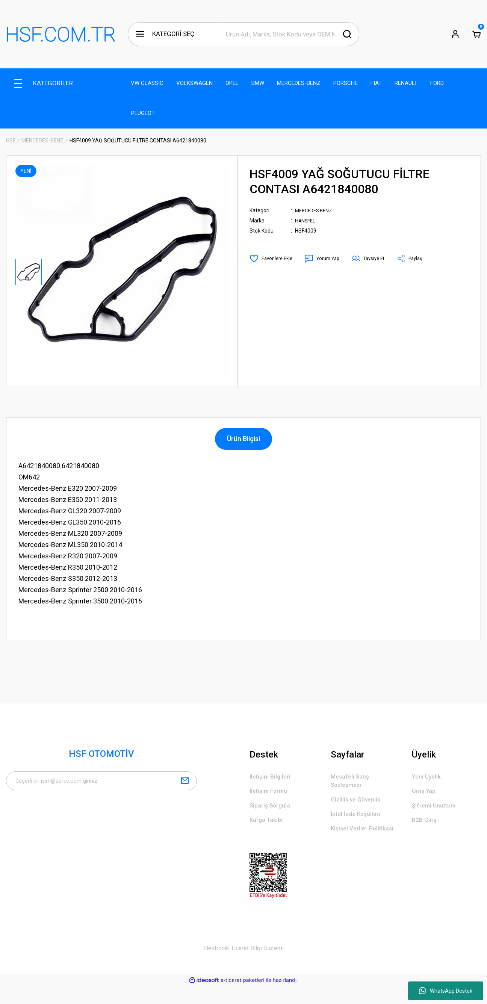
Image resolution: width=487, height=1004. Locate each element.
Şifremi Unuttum (436, 810)
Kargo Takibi (268, 826)
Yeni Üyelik (428, 778)
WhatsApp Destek (445, 991)
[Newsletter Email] (101, 783)
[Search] (288, 34)
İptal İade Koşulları (359, 820)
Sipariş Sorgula (272, 810)
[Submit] (185, 783)
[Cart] (476, 34)
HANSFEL (306, 221)
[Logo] (61, 34)
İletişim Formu (271, 794)
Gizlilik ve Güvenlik (358, 804)
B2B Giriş (425, 826)
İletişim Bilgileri (272, 778)
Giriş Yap (425, 794)
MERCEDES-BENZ (316, 210)
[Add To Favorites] (273, 258)
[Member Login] (455, 34)
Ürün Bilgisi (243, 439)
